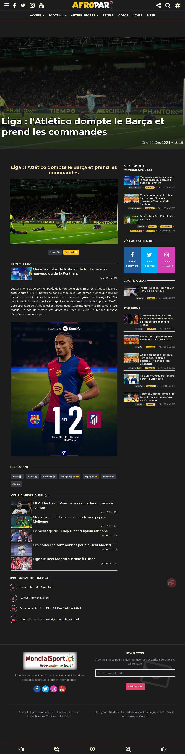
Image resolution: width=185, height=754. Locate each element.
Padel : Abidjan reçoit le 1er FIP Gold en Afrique (157, 289)
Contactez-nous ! (68, 712)
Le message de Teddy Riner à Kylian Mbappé (70, 531)
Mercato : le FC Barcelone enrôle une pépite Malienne (69, 519)
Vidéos (123, 15)
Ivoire (137, 15)
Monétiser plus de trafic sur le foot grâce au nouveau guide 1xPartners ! (70, 271)
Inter (151, 15)
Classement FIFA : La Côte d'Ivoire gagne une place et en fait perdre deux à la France (156, 320)
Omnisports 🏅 (166, 226)
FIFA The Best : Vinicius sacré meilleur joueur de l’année (73, 505)
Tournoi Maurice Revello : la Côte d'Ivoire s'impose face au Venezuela (157, 397)
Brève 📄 (17, 476)
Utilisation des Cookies (41, 716)
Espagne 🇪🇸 (91, 476)
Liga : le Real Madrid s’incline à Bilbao (64, 559)
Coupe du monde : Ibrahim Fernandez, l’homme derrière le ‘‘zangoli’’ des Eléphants (156, 200)
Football (56, 15)
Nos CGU (65, 716)
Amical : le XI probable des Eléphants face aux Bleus (156, 338)
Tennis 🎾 (151, 298)
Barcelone (108, 476)
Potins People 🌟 (134, 208)
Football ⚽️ (71, 252)
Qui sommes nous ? (42, 712)
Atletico (16, 484)
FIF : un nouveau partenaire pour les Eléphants (157, 377)
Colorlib (143, 716)
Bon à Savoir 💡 (135, 187)
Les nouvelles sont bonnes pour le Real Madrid (72, 545)
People (107, 15)
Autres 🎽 (152, 226)
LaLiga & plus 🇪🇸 (70, 476)
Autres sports (83, 15)
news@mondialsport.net (61, 619)
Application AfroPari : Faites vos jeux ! (157, 217)
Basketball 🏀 (136, 231)
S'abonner (135, 686)
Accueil (36, 15)
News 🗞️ (55, 252)
